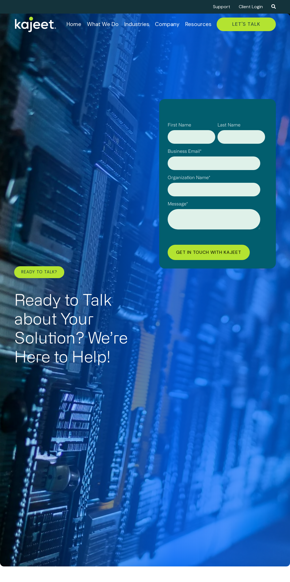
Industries (136, 24)
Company (167, 24)
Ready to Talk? (39, 271)
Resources (198, 24)
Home (74, 24)
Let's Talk (246, 24)
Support (221, 7)
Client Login (251, 7)
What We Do (103, 24)
